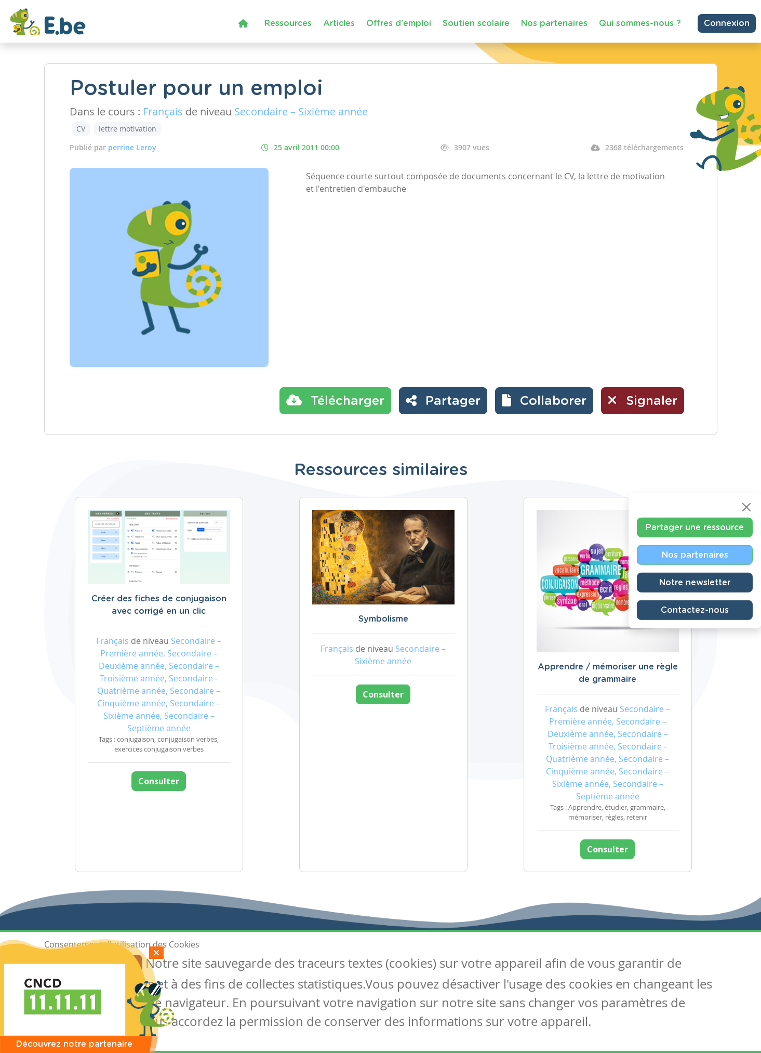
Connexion (727, 23)
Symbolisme (383, 619)
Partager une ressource (695, 527)
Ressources (288, 23)
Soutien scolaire (476, 23)
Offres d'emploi (398, 23)
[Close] (746, 507)
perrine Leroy (132, 147)
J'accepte (68, 964)
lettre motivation (127, 129)
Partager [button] (443, 400)
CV (80, 129)
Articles (339, 23)
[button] (544, 400)
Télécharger (335, 400)
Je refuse (119, 964)
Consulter (158, 781)
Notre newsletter (694, 582)
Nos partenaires (554, 23)
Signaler (642, 400)
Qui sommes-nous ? (640, 23)
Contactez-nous (695, 610)
